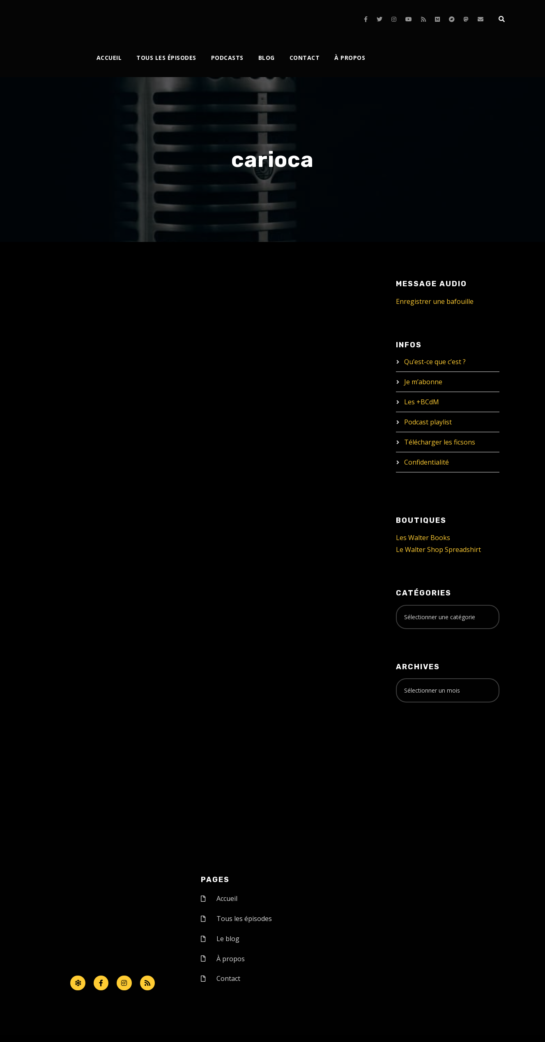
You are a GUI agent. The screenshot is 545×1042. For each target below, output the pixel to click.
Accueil (109, 58)
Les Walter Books (423, 537)
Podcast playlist (428, 421)
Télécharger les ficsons (439, 442)
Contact (305, 58)
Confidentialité (426, 462)
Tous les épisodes (166, 58)
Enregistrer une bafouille (435, 301)
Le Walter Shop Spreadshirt (438, 549)
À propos (349, 58)
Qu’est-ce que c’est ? (435, 361)
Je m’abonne (423, 381)
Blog (266, 58)
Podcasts (227, 58)
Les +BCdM (421, 401)
